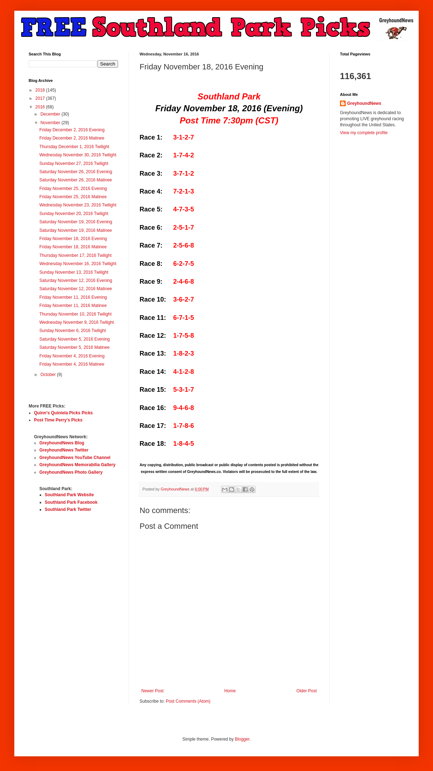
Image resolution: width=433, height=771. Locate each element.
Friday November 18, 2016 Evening (73, 238)
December (51, 114)
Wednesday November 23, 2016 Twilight (77, 205)
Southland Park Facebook (71, 502)
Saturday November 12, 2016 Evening (75, 280)
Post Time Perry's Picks (58, 420)
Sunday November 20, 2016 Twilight (73, 213)
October (48, 374)
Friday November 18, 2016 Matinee (73, 246)
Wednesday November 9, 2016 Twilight (76, 322)
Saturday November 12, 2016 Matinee (75, 288)
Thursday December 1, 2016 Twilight (74, 146)
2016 (40, 106)
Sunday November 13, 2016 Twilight (73, 272)
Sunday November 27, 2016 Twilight (73, 163)
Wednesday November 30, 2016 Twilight (77, 154)
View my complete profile (364, 132)
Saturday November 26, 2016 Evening (75, 171)
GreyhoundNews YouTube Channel (75, 457)
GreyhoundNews (364, 103)
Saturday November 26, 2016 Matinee (75, 179)
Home (230, 690)
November (51, 122)
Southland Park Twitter (68, 509)
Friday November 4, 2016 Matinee (71, 364)
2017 (40, 98)
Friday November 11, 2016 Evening (73, 297)
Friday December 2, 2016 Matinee (71, 138)
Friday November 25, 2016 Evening (73, 188)
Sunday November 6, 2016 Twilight (72, 330)
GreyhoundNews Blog (61, 442)
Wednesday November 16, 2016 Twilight (77, 263)
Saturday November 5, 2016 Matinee (74, 347)
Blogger (242, 739)
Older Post (306, 690)
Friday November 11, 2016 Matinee (73, 305)
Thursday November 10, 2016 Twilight (75, 314)
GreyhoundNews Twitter (63, 450)
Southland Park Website (69, 494)
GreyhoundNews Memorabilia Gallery (77, 464)
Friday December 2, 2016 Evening (71, 129)
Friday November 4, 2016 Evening (71, 355)
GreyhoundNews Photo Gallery (71, 472)
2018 (40, 90)
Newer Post (152, 690)
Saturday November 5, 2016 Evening (74, 339)
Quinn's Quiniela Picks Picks (63, 412)
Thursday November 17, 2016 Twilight (75, 255)
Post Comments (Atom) (188, 701)
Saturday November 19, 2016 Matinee (75, 230)
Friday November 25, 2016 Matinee (73, 196)
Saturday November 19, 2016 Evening (75, 221)
